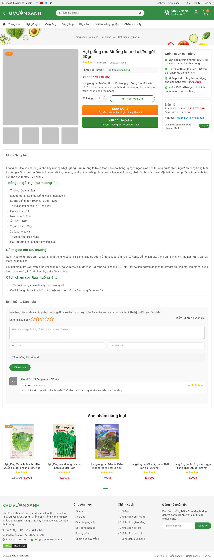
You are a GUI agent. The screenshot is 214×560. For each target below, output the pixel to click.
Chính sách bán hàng (132, 516)
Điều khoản (175, 555)
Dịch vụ (161, 3)
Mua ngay (120, 110)
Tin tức (187, 3)
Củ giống (50, 24)
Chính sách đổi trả (130, 527)
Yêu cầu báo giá (120, 122)
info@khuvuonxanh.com (17, 3)
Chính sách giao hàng (132, 522)
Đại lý (197, 3)
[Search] (139, 13)
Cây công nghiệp (85, 527)
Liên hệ (207, 3)
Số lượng (87, 98)
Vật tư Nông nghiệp (107, 24)
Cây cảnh (84, 24)
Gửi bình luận (20, 367)
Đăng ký (204, 125)
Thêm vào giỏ (132, 98)
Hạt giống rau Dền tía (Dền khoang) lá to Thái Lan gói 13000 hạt (107, 468)
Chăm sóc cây (132, 24)
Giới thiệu (160, 555)
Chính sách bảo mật (131, 533)
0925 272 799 (180, 11)
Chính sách (192, 555)
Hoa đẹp (80, 516)
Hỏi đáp (124, 511)
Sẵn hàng (124, 70)
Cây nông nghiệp (85, 522)
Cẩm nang (174, 3)
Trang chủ (14, 24)
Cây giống (68, 24)
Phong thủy (82, 533)
